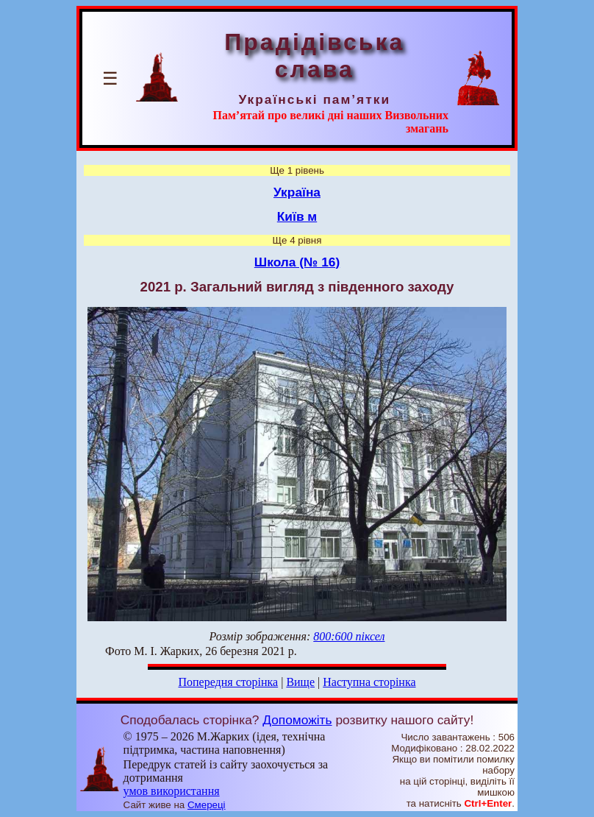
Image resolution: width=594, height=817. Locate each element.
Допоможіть (297, 719)
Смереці (206, 804)
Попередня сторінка (228, 682)
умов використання (172, 791)
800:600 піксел (348, 636)
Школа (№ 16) (297, 262)
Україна (297, 192)
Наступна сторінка (369, 682)
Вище (300, 682)
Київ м (297, 216)
